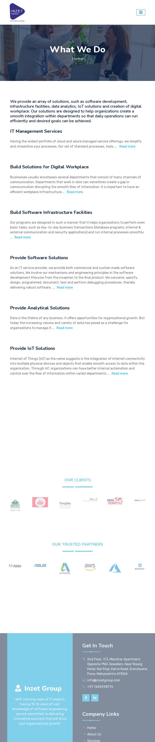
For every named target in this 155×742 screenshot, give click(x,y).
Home (77, 59)
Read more (127, 146)
